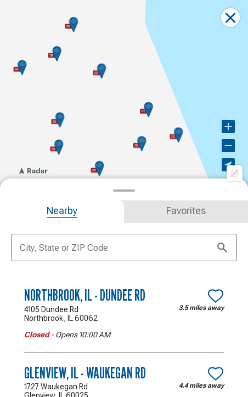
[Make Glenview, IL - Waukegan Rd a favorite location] (215, 373)
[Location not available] (235, 172)
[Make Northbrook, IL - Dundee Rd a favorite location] (215, 295)
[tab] (62, 211)
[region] (124, 93)
